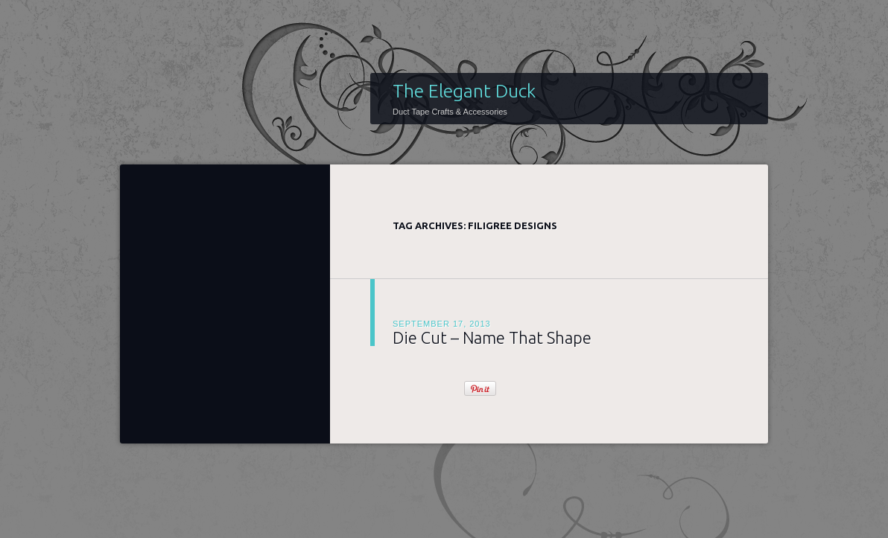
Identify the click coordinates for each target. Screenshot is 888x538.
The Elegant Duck (464, 90)
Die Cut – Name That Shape (492, 337)
